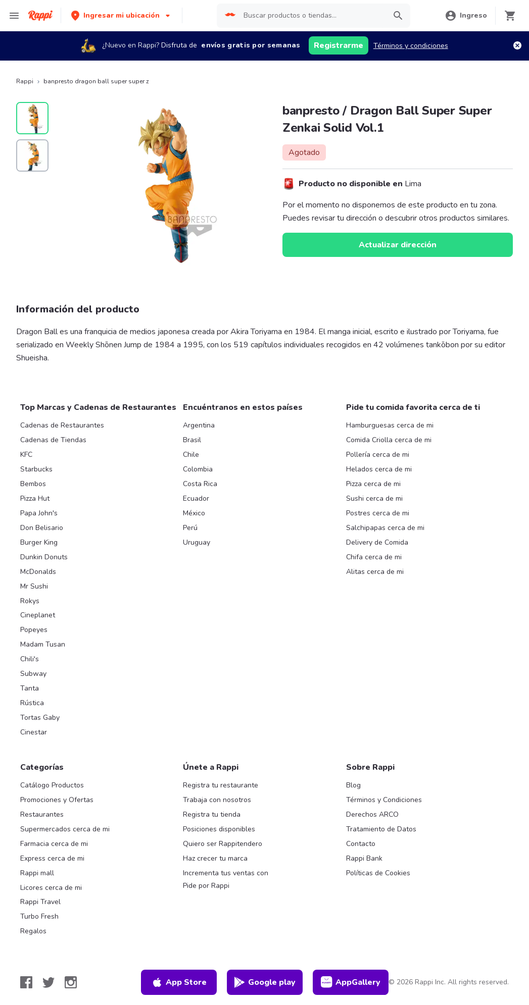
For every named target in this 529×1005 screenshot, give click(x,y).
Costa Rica (200, 484)
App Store (179, 982)
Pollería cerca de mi (377, 454)
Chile (191, 454)
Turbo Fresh (39, 916)
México (194, 513)
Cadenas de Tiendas (53, 440)
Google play (264, 982)
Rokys (29, 601)
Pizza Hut (35, 498)
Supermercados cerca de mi (65, 829)
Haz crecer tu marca (215, 858)
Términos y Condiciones (384, 800)
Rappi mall (37, 873)
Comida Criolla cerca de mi (388, 440)
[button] (121, 15)
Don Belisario (41, 528)
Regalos (33, 931)
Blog (353, 785)
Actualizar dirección (398, 244)
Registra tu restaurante (220, 785)
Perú (190, 528)
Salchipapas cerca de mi (385, 528)
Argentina (199, 425)
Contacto (360, 844)
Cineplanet (37, 615)
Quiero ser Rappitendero (222, 844)
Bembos (33, 484)
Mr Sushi (34, 586)
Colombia (198, 469)
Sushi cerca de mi (374, 498)
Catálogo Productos (52, 785)
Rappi (24, 81)
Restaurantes (42, 814)
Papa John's (39, 513)
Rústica (32, 703)
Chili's (29, 659)
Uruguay (196, 542)
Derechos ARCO (372, 814)
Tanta (29, 688)
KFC (26, 454)
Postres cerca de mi (377, 513)
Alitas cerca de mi (375, 571)
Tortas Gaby (40, 717)
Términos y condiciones (410, 45)
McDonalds (38, 571)
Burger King (39, 542)
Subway (33, 673)
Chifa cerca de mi (374, 557)
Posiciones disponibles (219, 829)
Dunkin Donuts (44, 557)
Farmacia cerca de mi (54, 844)
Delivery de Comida (377, 542)
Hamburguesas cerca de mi (390, 425)
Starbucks (36, 469)
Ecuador (196, 498)
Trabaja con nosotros (217, 800)
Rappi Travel (40, 902)
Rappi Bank (364, 858)
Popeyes (33, 629)
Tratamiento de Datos (381, 829)
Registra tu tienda (212, 814)
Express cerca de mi (52, 858)
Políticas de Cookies (378, 873)
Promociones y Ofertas (56, 800)
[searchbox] (311, 16)
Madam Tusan (42, 644)
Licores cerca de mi (51, 887)
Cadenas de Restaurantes (62, 425)
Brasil (192, 440)
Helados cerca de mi (379, 469)
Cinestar (33, 732)
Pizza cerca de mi (373, 484)
